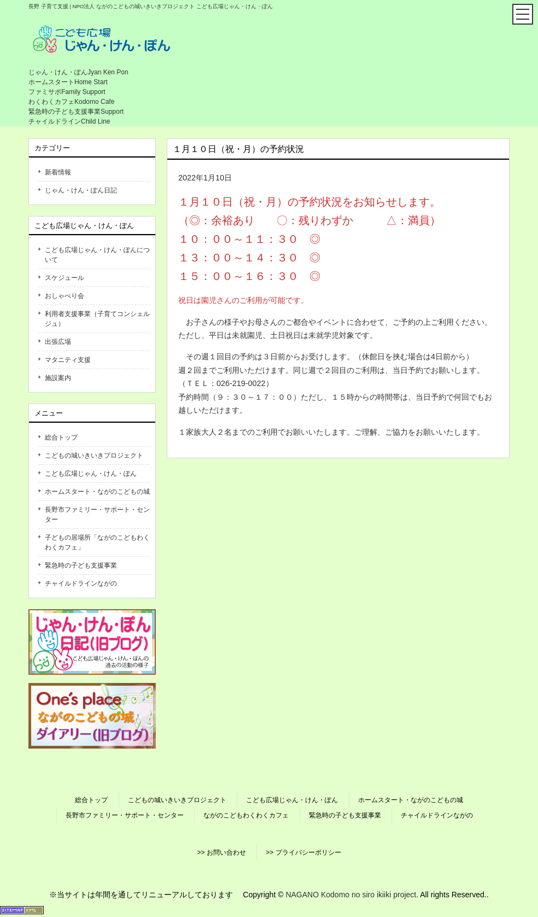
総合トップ (61, 437)
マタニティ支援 (68, 360)
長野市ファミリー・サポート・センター (97, 514)
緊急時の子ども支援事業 (81, 565)
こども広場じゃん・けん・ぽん (91, 473)
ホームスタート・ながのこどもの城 (97, 491)
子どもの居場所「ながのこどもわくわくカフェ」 (97, 542)
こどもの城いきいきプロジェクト (94, 455)
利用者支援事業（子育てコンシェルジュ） (97, 319)
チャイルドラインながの (81, 583)
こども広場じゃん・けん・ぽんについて (97, 255)
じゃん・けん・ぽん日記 (81, 190)
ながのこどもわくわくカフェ (246, 815)
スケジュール (64, 278)
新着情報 (58, 172)
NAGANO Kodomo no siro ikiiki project (350, 894)
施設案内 (58, 378)
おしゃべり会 (64, 296)
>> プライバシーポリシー (303, 852)
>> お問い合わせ (221, 852)
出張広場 (58, 342)
